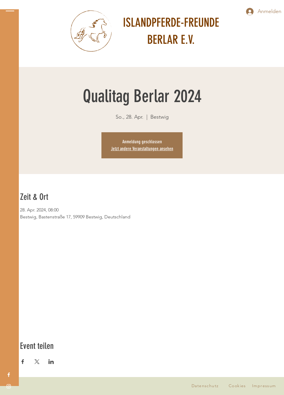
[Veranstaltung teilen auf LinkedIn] (51, 361)
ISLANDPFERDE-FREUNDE (171, 22)
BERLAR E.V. (171, 39)
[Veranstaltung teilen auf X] (37, 361)
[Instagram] (9, 386)
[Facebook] (9, 375)
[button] (10, 8)
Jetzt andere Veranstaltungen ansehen (142, 148)
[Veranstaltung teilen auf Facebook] (23, 361)
